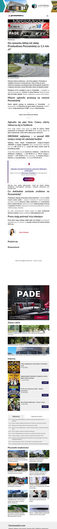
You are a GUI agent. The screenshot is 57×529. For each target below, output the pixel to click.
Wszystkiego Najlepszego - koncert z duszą (33, 402)
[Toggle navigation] (47, 16)
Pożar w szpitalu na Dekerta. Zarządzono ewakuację (23, 431)
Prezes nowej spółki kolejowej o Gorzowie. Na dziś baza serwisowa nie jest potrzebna (28, 420)
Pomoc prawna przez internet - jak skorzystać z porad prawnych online (27, 441)
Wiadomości (11, 39)
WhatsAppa (32, 173)
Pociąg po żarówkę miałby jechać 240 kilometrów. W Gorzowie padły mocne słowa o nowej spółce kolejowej (30, 438)
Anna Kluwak (23, 232)
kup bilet (45, 370)
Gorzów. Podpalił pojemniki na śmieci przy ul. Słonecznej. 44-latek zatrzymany (28, 433)
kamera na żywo (38, 260)
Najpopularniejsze (36, 416)
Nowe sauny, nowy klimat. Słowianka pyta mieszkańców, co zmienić (27, 355)
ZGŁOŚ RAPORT (29, 179)
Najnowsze (16, 416)
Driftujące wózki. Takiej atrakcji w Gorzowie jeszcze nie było (24, 425)
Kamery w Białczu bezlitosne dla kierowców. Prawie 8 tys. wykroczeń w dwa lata (29, 423)
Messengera (25, 173)
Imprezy (11, 359)
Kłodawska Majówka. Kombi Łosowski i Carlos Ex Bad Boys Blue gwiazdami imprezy (30, 443)
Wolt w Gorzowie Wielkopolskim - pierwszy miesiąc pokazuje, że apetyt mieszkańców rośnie (30, 428)
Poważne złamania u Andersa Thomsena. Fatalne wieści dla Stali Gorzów (27, 435)
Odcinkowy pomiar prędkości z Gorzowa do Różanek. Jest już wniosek (28, 345)
